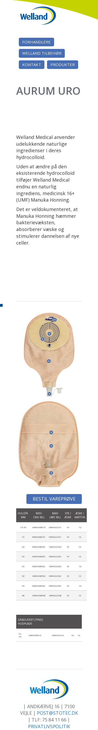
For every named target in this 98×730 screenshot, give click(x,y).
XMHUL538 (55, 595)
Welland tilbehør (41, 53)
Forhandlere (36, 41)
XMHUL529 (55, 566)
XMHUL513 (55, 527)
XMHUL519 (55, 536)
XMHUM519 (38, 536)
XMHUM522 (38, 546)
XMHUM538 (38, 595)
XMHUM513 (38, 527)
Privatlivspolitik (49, 726)
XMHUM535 (38, 585)
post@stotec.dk (57, 713)
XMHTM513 (35, 635)
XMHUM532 (38, 575)
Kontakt (31, 64)
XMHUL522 (55, 546)
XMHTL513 (58, 635)
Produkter (62, 64)
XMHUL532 (55, 575)
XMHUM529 (38, 566)
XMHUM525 (38, 556)
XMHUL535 (55, 585)
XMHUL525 (55, 556)
